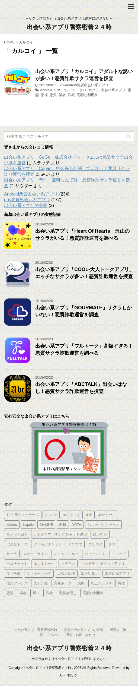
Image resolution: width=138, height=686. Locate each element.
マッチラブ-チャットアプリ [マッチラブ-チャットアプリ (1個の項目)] (102, 564)
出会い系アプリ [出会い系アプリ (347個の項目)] (117, 573)
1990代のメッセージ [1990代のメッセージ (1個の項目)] (23, 515)
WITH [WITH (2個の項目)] (76, 525)
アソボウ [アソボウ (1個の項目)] (75, 544)
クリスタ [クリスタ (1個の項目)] (95, 544)
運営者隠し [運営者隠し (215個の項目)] (68, 593)
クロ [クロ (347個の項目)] (111, 544)
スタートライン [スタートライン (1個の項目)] (35, 554)
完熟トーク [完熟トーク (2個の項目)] (63, 583)
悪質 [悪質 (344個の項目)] (10, 593)
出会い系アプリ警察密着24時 (35, 630)
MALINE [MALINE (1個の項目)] (46, 525)
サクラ (93, 90)
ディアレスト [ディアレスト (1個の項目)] (95, 554)
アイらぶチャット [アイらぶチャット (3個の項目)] (48, 544)
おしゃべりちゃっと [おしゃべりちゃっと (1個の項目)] (103, 525)
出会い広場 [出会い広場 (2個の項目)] (66, 573)
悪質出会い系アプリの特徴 (83, 630)
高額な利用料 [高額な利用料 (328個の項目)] (93, 593)
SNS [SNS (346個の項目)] (62, 525)
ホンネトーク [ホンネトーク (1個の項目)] (44, 564)
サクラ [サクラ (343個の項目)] (12, 554)
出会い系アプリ (113, 90)
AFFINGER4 (68, 675)
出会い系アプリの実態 (25, 205)
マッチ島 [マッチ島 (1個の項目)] (14, 573)
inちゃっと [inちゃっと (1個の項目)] (71, 515)
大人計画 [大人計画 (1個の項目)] (41, 583)
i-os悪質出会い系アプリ (27, 199)
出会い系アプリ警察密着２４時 (69, 27)
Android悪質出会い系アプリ (87, 85)
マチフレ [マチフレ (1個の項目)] (68, 564)
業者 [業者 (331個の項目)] (23, 593)
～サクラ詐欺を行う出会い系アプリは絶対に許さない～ (69, 659)
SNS (58, 90)
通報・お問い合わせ (80, 635)
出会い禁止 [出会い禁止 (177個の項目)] (90, 573)
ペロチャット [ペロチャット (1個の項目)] (17, 564)
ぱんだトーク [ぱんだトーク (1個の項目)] (17, 544)
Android (46, 90)
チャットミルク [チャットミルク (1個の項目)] (66, 554)
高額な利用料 (87, 95)
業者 (62, 95)
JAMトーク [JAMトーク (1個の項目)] (107, 515)
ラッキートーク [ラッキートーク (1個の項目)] (39, 573)
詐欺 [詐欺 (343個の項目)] (49, 593)
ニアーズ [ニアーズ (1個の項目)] (119, 554)
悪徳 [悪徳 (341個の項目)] (121, 583)
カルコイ (70, 90)
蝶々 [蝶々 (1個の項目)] (36, 593)
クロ (82, 90)
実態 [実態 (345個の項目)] (81, 583)
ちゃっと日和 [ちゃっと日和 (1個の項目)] (17, 534)
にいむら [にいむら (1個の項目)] (100, 534)
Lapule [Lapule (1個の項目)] (28, 525)
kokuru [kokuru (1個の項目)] (12, 525)
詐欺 (71, 95)
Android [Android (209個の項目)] (51, 515)
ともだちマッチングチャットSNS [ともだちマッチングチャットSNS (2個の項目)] (60, 534)
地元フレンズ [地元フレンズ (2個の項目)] (17, 583)
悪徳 (44, 95)
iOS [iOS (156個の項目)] (89, 515)
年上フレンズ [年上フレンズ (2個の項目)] (101, 583)
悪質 (53, 95)
